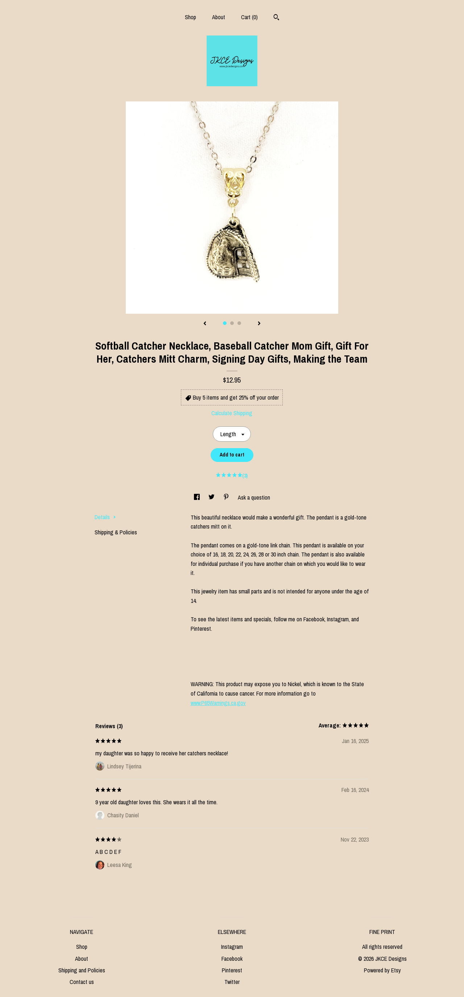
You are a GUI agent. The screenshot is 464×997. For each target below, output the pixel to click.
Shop (190, 17)
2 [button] (232, 323)
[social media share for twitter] (212, 497)
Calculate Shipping (231, 413)
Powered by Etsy (382, 970)
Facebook (232, 959)
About (218, 17)
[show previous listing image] (205, 323)
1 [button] (225, 323)
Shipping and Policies (81, 970)
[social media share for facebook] (197, 497)
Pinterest (232, 970)
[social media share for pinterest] (227, 497)
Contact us (82, 982)
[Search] (276, 18)
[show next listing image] (259, 323)
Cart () (249, 17)
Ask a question (254, 497)
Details (105, 517)
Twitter (232, 982)
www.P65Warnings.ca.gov (218, 703)
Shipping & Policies (116, 532)
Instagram (232, 947)
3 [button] (239, 323)
